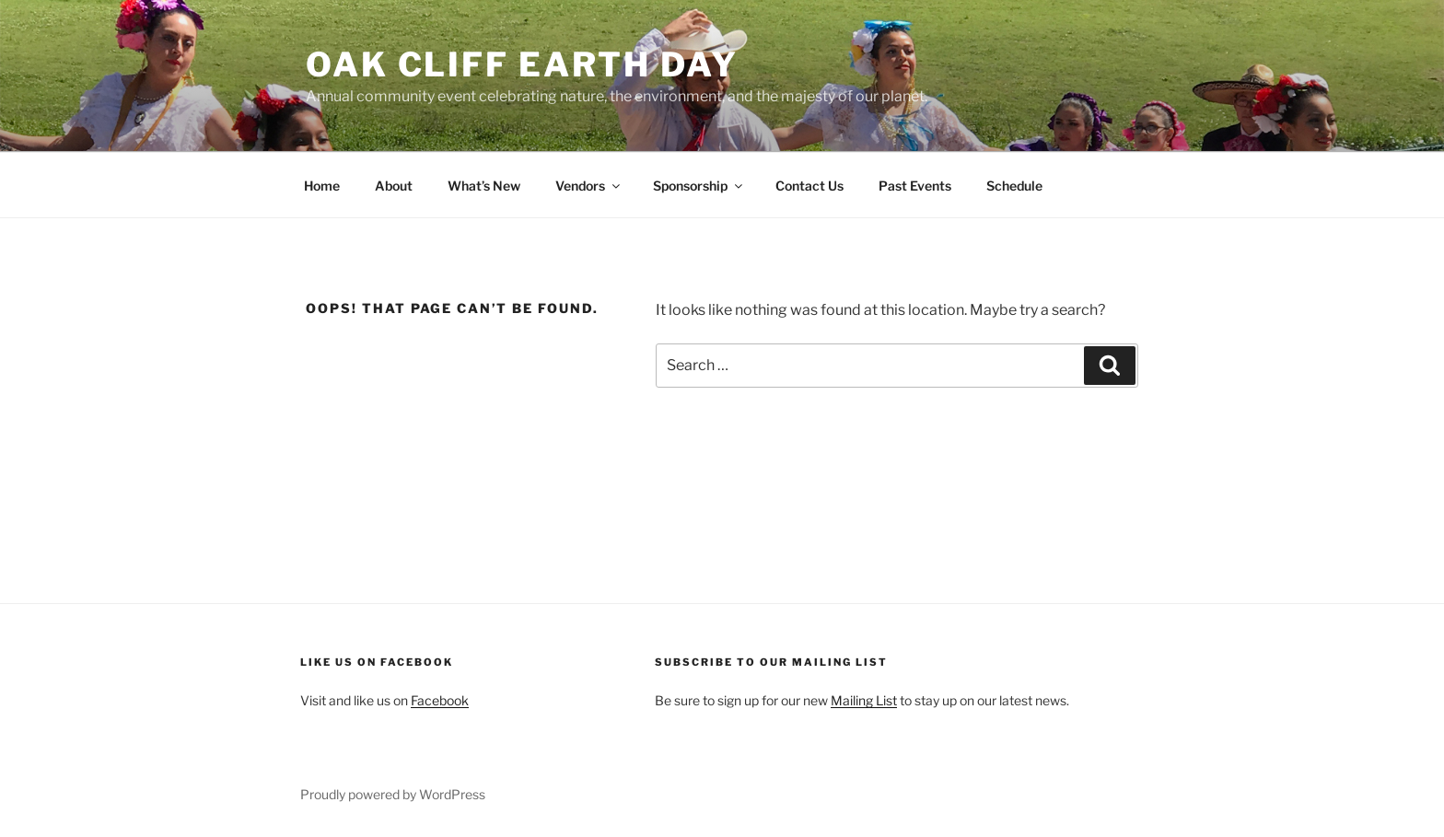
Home (322, 185)
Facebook (440, 700)
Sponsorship (699, 185)
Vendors (589, 185)
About (394, 185)
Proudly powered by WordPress (392, 794)
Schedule (1014, 185)
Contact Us (809, 185)
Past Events (915, 185)
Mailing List (864, 700)
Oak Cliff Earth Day (522, 64)
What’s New (484, 185)
